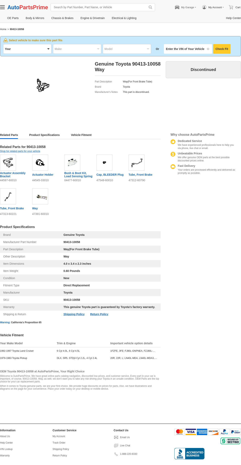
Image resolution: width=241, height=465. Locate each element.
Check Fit (221, 49)
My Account (59, 436)
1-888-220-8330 (125, 454)
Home (3, 29)
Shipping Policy (74, 314)
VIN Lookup (6, 449)
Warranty (5, 455)
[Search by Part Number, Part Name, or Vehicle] (99, 7)
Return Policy (99, 314)
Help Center (6, 442)
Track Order (59, 442)
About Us (5, 436)
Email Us (122, 437)
